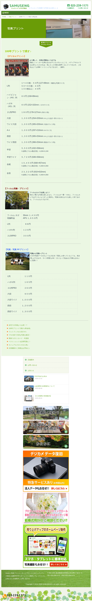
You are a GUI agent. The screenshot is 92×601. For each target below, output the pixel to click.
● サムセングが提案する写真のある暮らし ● (43, 8)
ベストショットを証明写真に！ (20, 341)
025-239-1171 (55, 575)
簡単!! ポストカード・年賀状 (19, 338)
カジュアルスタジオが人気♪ (18, 345)
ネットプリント (27, 573)
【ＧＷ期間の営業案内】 (43, 396)
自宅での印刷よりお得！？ (18, 325)
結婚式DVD (15, 576)
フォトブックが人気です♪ (18, 332)
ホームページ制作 (27, 576)
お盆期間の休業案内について (44, 386)
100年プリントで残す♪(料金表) (19, 328)
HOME (4, 16)
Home (8, 573)
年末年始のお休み (40, 376)
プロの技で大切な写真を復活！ (20, 335)
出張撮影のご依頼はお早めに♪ (19, 348)
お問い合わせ (32, 365)
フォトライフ (39, 576)
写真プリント (13, 16)
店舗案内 (31, 360)
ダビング (37, 573)
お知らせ (31, 370)
